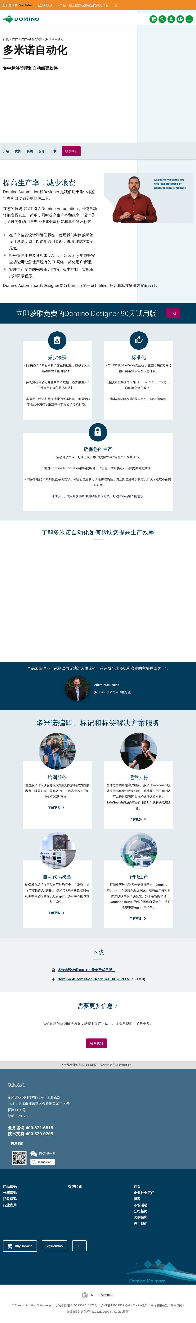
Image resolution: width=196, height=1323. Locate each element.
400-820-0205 (39, 1134)
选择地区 (106, 1295)
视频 (30, 151)
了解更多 (57, 807)
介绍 (6, 151)
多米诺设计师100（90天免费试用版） (86, 970)
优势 (18, 151)
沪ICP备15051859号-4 (115, 1306)
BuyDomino (20, 1246)
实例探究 (140, 1217)
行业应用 (10, 1205)
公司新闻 (140, 1211)
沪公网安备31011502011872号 (77, 1306)
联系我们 (71, 151)
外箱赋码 (10, 1193)
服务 (41, 151)
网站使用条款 (159, 1306)
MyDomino (57, 1246)
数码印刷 (75, 1187)
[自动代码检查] (57, 876)
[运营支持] (138, 777)
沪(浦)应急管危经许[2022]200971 (89, 1312)
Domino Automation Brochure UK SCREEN (94, 979)
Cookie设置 (121, 1312)
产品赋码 (10, 1187)
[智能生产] (138, 876)
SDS (82, 1246)
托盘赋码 (10, 1199)
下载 (53, 151)
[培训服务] (57, 777)
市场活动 (140, 1205)
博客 (137, 1199)
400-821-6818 (39, 1128)
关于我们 (140, 1223)
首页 (137, 1187)
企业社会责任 (144, 1193)
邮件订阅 (176, 1306)
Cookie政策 (140, 1306)
